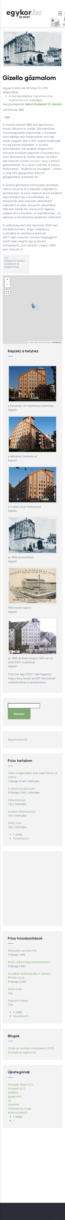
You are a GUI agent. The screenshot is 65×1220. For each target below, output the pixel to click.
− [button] (7, 285)
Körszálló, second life (22, 950)
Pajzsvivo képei (18, 1000)
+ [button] (7, 279)
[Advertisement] (32, 888)
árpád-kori (14, 1096)
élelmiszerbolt (18, 1112)
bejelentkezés (18, 100)
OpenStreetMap (44, 342)
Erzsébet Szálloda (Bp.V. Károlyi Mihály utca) (29, 975)
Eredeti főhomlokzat (22, 811)
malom (29, 104)
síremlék (13, 1104)
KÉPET (29, 674)
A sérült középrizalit (21, 788)
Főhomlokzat (16, 800)
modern (13, 1092)
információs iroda (19, 1108)
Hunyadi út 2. (16, 1088)
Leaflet (31, 342)
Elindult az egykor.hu (22, 1052)
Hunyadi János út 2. (20, 1084)
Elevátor (35, 161)
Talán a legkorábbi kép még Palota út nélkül (32, 775)
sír (9, 1100)
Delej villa (14, 823)
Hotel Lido (15, 989)
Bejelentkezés (17, 739)
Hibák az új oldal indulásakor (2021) (31, 1048)
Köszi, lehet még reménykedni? (29, 962)
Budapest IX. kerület (48, 104)
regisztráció (41, 96)
